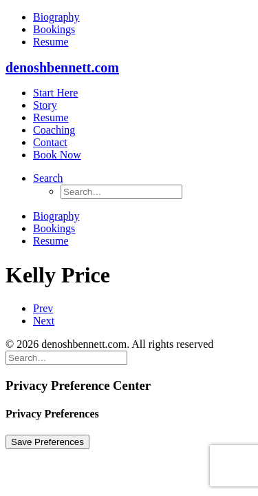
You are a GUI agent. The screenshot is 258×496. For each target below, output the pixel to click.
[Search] (66, 357)
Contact (50, 142)
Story (45, 105)
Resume (51, 42)
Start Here (55, 93)
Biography (56, 17)
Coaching (54, 130)
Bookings (54, 29)
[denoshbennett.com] (129, 68)
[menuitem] (142, 17)
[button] (48, 178)
